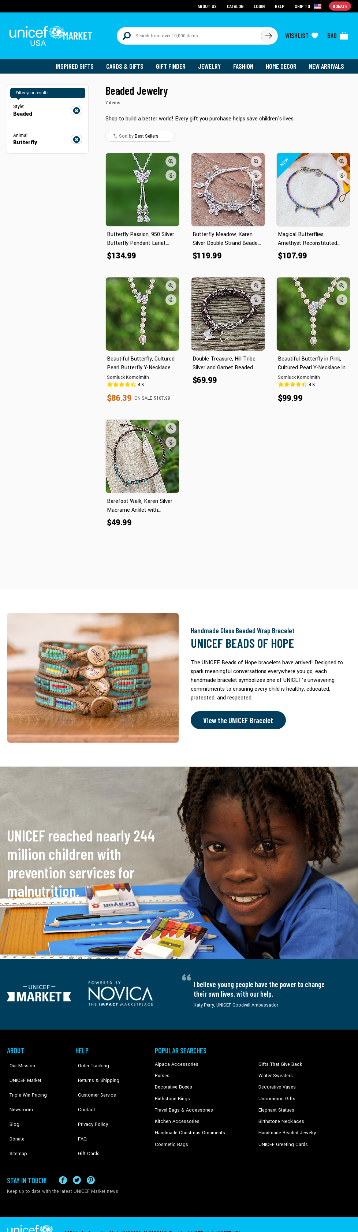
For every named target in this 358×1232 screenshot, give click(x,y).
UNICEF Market (22, 1071)
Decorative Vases (276, 1082)
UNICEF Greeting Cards (281, 1138)
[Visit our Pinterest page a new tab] (90, 1162)
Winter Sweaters (274, 1071)
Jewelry (212, 62)
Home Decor (282, 62)
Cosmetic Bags (170, 1138)
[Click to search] (268, 33)
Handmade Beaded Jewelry (285, 1127)
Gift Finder (174, 62)
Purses (162, 1071)
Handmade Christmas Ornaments (189, 1127)
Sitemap (15, 1127)
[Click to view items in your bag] (338, 34)
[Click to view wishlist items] (301, 33)
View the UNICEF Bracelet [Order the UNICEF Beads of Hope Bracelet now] (236, 716)
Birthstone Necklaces (279, 1116)
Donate (14, 1116)
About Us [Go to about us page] (208, 6)
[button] (170, 157)
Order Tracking (90, 1060)
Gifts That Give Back (278, 1060)
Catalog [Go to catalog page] (236, 6)
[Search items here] (189, 33)
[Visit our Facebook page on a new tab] (63, 1162)
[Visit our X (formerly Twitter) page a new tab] (76, 1162)
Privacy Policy (89, 1104)
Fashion (245, 62)
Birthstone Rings (172, 1093)
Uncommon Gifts (276, 1093)
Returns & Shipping (94, 1071)
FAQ (79, 1116)
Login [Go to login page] (259, 6)
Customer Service (93, 1082)
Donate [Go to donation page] (340, 6)
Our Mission (19, 1060)
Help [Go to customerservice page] (280, 6)
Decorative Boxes (172, 1082)
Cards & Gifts (129, 62)
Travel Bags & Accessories (182, 1104)
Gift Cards (85, 1127)
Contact (83, 1093)
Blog (11, 1104)
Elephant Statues (275, 1104)
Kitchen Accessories (175, 1116)
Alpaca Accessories (175, 1060)
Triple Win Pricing (24, 1082)
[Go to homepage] (52, 34)
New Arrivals (327, 62)
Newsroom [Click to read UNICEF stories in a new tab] (18, 1093)
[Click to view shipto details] (309, 5)
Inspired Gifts (79, 62)
